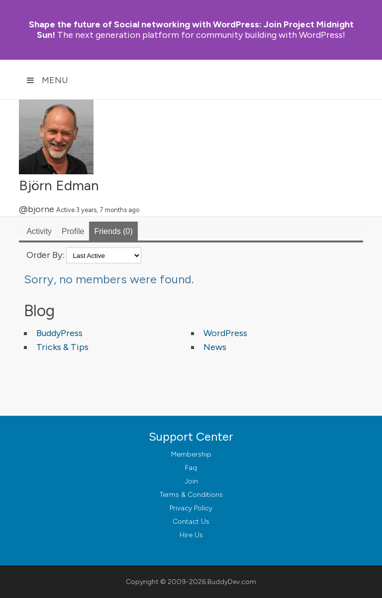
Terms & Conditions (191, 494)
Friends (113, 231)
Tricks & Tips (62, 347)
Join (191, 481)
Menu (47, 80)
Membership (191, 454)
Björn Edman (59, 185)
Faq (191, 468)
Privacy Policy (191, 508)
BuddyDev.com (231, 582)
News (214, 347)
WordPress (225, 333)
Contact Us (191, 521)
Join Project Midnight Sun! (191, 29)
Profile (73, 231)
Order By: (45, 254)
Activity (39, 231)
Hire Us (191, 535)
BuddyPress (59, 333)
